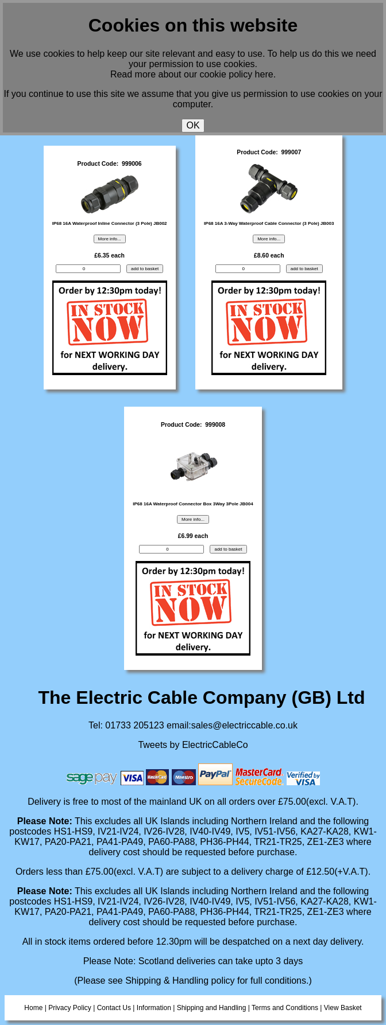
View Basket (343, 1008)
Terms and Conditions (285, 1008)
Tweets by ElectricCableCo (193, 745)
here (264, 74)
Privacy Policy (69, 1008)
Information (154, 1008)
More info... (109, 238)
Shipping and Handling (211, 1008)
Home (33, 1008)
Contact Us (114, 1008)
